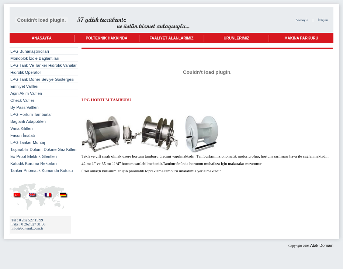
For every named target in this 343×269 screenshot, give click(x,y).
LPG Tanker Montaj (27, 142)
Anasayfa (301, 20)
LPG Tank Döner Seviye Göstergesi (42, 79)
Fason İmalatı (22, 135)
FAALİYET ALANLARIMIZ (171, 38)
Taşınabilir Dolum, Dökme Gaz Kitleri (43, 149)
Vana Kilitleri (21, 128)
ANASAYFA (42, 38)
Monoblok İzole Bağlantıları (34, 58)
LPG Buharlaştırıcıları (41, 51)
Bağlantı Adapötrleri (28, 121)
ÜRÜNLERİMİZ (236, 38)
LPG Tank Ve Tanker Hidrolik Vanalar (43, 65)
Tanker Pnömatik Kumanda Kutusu (41, 170)
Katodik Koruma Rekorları (33, 163)
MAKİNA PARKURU (301, 38)
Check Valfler (22, 100)
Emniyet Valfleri (24, 86)
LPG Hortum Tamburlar (31, 114)
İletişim (323, 20)
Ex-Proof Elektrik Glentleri (33, 156)
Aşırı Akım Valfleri (26, 93)
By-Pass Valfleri (24, 107)
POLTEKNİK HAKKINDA (106, 38)
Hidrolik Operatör (25, 72)
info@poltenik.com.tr (27, 228)
